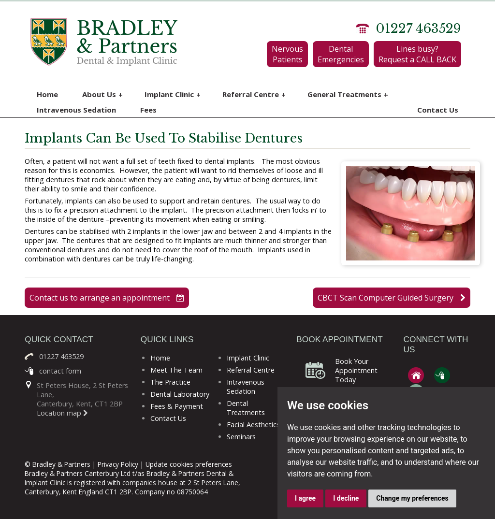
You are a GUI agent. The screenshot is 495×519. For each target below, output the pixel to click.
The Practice (170, 382)
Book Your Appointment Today (356, 370)
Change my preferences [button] (412, 498)
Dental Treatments (246, 408)
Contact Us (437, 110)
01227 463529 (418, 28)
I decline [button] (346, 498)
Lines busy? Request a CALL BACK (417, 54)
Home (47, 94)
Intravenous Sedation (76, 110)
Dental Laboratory (179, 394)
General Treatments (347, 94)
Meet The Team (176, 370)
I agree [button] (305, 498)
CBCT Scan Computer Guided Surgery (392, 297)
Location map (62, 413)
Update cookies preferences (189, 464)
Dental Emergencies (341, 54)
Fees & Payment (176, 406)
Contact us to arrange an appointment (106, 297)
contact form (60, 370)
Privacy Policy (118, 464)
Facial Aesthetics (253, 424)
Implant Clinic (173, 94)
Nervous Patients (287, 54)
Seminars (241, 436)
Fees (148, 110)
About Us (102, 94)
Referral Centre (254, 94)
